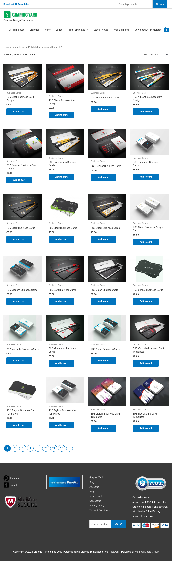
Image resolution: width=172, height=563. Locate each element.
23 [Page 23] (45, 450)
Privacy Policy (97, 507)
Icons (48, 29)
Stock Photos (101, 29)
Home (6, 47)
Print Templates (76, 29)
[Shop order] (155, 54)
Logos (59, 29)
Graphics (34, 29)
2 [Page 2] (15, 450)
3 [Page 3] (22, 450)
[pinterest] (11, 480)
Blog (91, 484)
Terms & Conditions (100, 512)
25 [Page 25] (61, 450)
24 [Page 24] (53, 450)
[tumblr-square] (10, 487)
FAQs (92, 493)
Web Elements (121, 29)
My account (95, 498)
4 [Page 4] (30, 450)
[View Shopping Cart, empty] (166, 29)
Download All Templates (17, 4)
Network (114, 553)
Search (160, 4)
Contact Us (95, 503)
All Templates (17, 29)
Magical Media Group (147, 553)
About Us (94, 488)
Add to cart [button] (19, 111)
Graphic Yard (96, 479)
